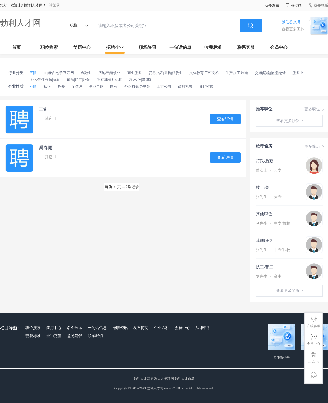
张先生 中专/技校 (273, 250)
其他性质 (206, 86)
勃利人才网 (20, 22)
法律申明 (203, 328)
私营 (47, 86)
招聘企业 (115, 47)
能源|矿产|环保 (78, 80)
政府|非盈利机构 (109, 80)
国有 (113, 86)
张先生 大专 (269, 197)
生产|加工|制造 (237, 73)
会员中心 (279, 47)
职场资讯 (147, 47)
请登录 (54, 5)
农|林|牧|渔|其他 (141, 80)
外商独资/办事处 (137, 86)
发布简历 (140, 328)
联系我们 (95, 336)
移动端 (294, 5)
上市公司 (164, 86)
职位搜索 (49, 47)
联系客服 (246, 47)
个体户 (77, 86)
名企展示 (74, 328)
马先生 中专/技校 (273, 223)
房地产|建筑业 (109, 73)
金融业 (86, 73)
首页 (16, 47)
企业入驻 (161, 328)
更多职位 (314, 109)
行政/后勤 (264, 161)
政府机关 (185, 86)
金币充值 (53, 336)
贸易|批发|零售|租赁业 (165, 73)
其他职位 (264, 214)
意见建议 (74, 336)
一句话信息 (180, 47)
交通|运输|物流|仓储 (270, 73)
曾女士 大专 (269, 170)
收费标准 (213, 47)
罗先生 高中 (269, 276)
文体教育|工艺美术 (204, 73)
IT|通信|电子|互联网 (58, 73)
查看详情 (225, 119)
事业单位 (96, 86)
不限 (33, 73)
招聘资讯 (120, 328)
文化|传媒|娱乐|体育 (45, 80)
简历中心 (82, 47)
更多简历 (314, 147)
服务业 (297, 73)
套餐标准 (33, 336)
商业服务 (134, 73)
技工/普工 (264, 187)
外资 (61, 86)
